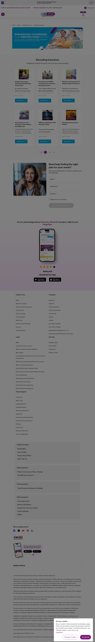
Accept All (85, 637)
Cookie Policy (59, 632)
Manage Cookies (70, 637)
